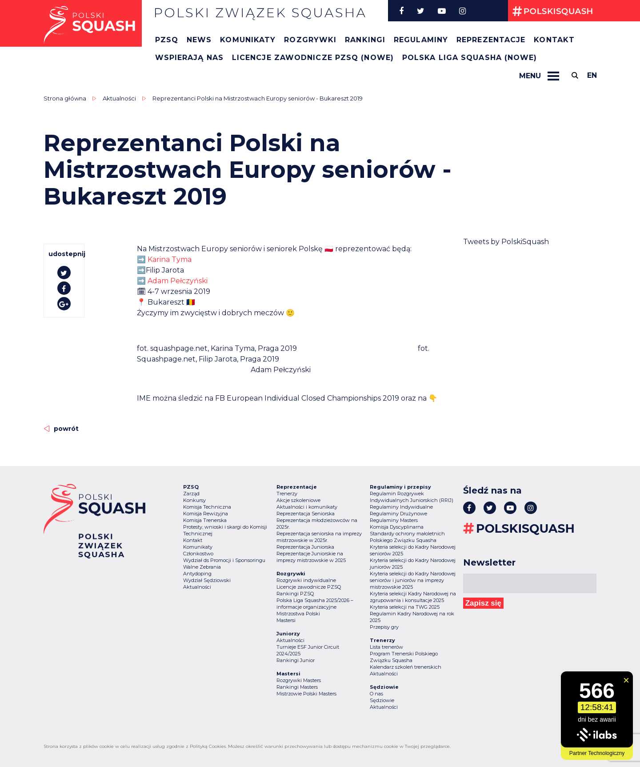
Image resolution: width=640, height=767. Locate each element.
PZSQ (166, 40)
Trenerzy (286, 493)
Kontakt (554, 40)
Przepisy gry (384, 627)
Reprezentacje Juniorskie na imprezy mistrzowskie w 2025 (311, 556)
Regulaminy (421, 40)
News (199, 40)
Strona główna (65, 98)
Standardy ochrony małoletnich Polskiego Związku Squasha (407, 536)
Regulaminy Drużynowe (398, 513)
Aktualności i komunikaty (306, 507)
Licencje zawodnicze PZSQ (308, 587)
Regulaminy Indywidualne (401, 507)
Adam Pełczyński (178, 281)
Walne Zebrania (202, 567)
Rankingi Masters (297, 687)
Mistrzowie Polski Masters (306, 694)
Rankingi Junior (295, 660)
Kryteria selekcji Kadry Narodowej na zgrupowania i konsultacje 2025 (413, 596)
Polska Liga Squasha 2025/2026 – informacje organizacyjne (314, 603)
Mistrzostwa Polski (298, 613)
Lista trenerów (386, 647)
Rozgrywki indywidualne (306, 580)
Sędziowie (382, 700)
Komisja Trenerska (205, 520)
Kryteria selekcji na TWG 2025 (405, 607)
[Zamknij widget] (626, 680)
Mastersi (286, 620)
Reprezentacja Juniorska (305, 547)
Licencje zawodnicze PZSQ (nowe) (313, 57)
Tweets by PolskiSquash (506, 241)
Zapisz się (483, 603)
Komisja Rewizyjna (205, 513)
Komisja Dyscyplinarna (397, 527)
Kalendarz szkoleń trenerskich (405, 667)
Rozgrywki (310, 40)
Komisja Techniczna (207, 507)
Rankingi (365, 40)
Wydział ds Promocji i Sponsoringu (224, 560)
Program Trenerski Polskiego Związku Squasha (404, 657)
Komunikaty (248, 40)
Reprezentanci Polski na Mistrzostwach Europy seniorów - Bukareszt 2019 (257, 98)
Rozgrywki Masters (298, 680)
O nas (376, 694)
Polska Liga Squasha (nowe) (469, 57)
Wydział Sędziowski (207, 580)
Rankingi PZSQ (295, 593)
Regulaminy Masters (394, 520)
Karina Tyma (170, 259)
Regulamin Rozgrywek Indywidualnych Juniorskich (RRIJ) (411, 496)
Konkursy (194, 500)
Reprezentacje (490, 40)
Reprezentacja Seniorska (305, 513)
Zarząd (191, 493)
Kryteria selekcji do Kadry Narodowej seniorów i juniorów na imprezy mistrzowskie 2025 (413, 580)
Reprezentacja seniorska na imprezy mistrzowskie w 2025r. (319, 536)
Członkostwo (198, 553)
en (592, 75)
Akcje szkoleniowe (298, 500)
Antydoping (197, 573)
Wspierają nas (189, 57)
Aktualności (119, 98)
